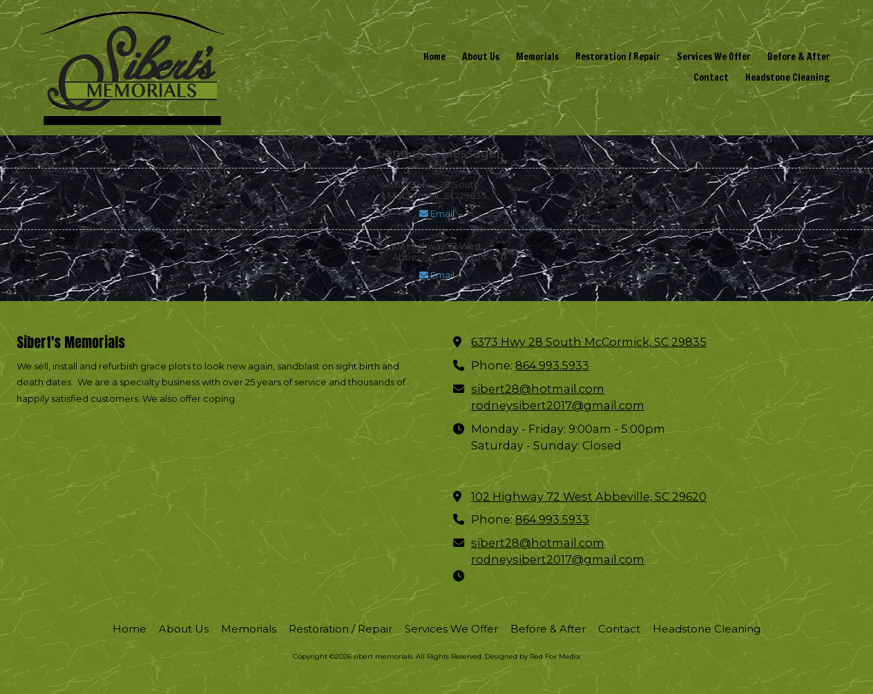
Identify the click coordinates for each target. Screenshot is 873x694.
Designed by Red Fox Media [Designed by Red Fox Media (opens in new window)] (532, 656)
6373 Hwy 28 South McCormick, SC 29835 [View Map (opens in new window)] (589, 342)
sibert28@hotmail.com (537, 389)
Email (436, 213)
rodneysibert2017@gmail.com (557, 405)
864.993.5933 (552, 365)
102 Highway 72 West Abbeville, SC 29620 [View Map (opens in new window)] (589, 496)
